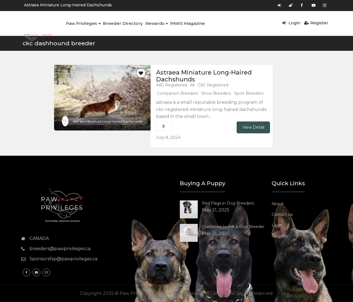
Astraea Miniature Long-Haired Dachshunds (68, 4)
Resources (35, 48)
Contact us (282, 214)
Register (316, 22)
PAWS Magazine (186, 23)
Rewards (155, 23)
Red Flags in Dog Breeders (228, 203)
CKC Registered (213, 85)
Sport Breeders (248, 93)
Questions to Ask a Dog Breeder (233, 226)
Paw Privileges (83, 23)
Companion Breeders (177, 93)
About (278, 203)
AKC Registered (171, 85)
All (192, 85)
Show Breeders (216, 93)
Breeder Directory (122, 23)
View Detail (253, 127)
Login (291, 22)
